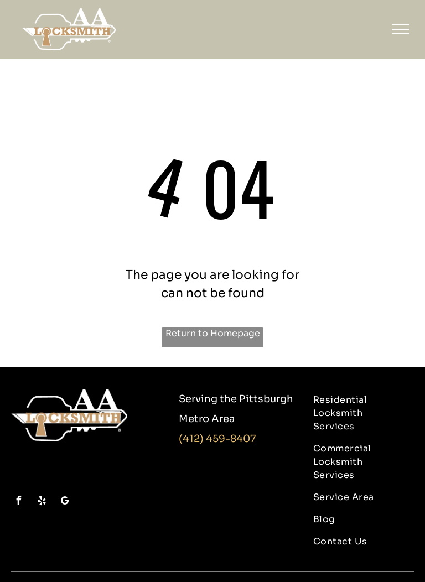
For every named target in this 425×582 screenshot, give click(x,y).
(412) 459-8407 (217, 439)
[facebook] (18, 502)
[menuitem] (359, 413)
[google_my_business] (65, 502)
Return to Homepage (212, 333)
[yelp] (41, 502)
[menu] (400, 29)
